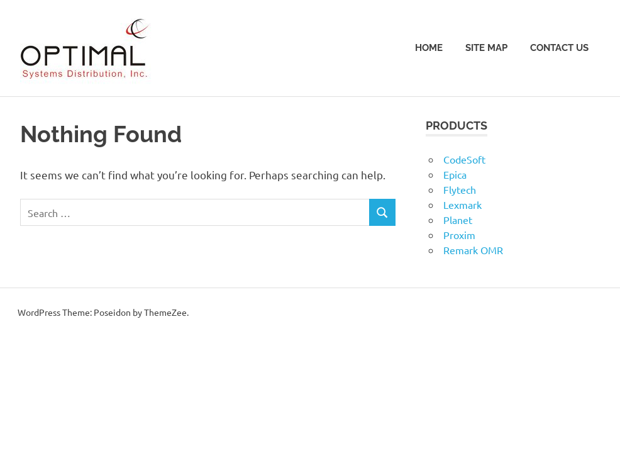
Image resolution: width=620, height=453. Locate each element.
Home (429, 47)
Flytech (459, 189)
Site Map (486, 47)
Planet (457, 219)
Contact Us (559, 47)
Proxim (459, 234)
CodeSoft (464, 159)
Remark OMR (473, 249)
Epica (455, 174)
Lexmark (462, 204)
